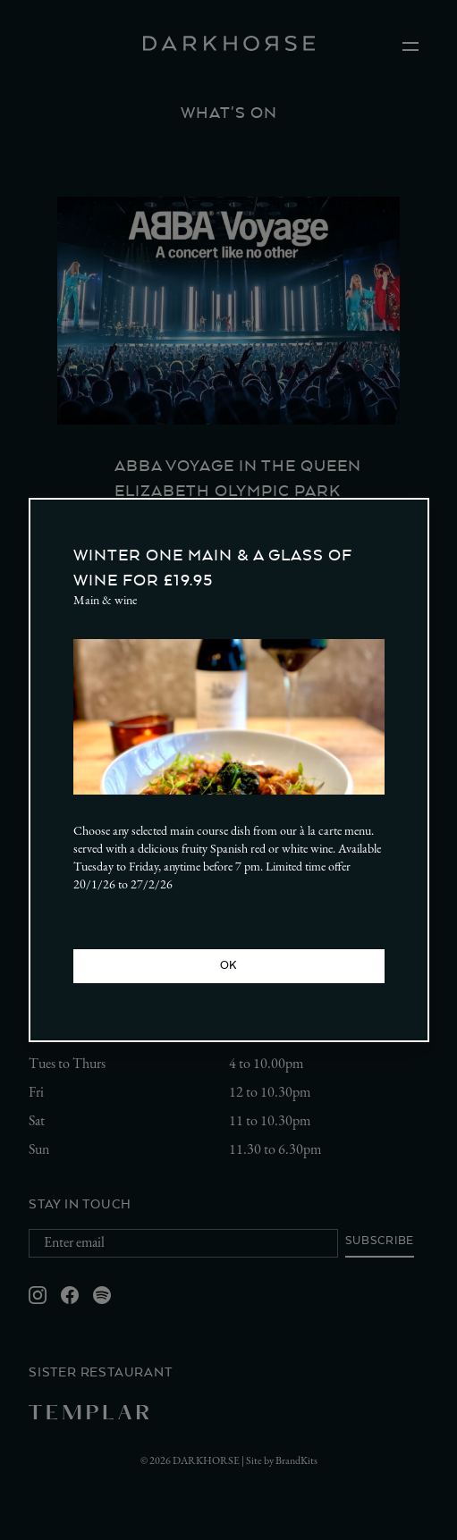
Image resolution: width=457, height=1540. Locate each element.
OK (228, 964)
